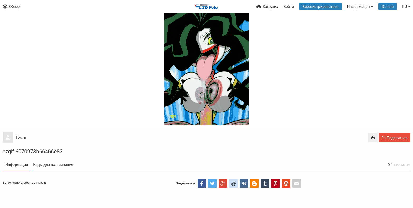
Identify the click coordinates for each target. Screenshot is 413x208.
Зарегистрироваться (320, 6)
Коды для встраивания (53, 165)
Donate (388, 6)
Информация (16, 165)
